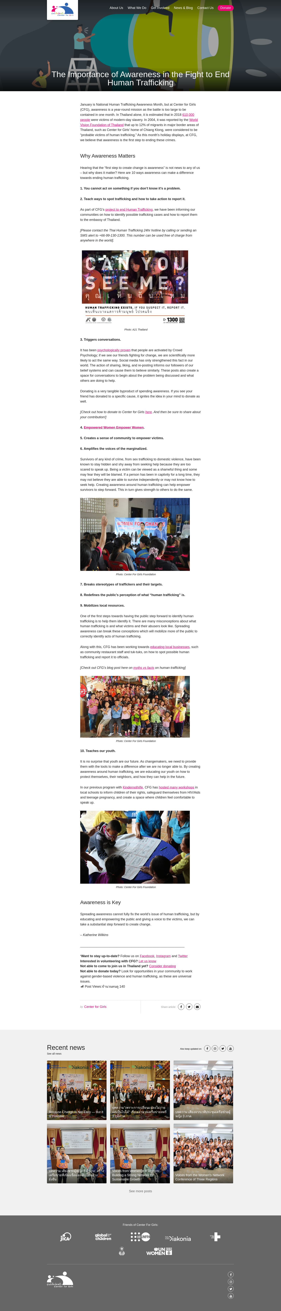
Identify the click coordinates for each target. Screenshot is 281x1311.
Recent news (66, 1047)
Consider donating (162, 966)
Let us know (147, 961)
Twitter (183, 956)
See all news (54, 1053)
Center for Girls (95, 1007)
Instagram (163, 956)
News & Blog (183, 8)
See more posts (140, 1191)
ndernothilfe (134, 787)
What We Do (137, 8)
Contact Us (205, 8)
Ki (124, 787)
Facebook (147, 956)
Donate (225, 8)
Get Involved (160, 8)
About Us (116, 8)
